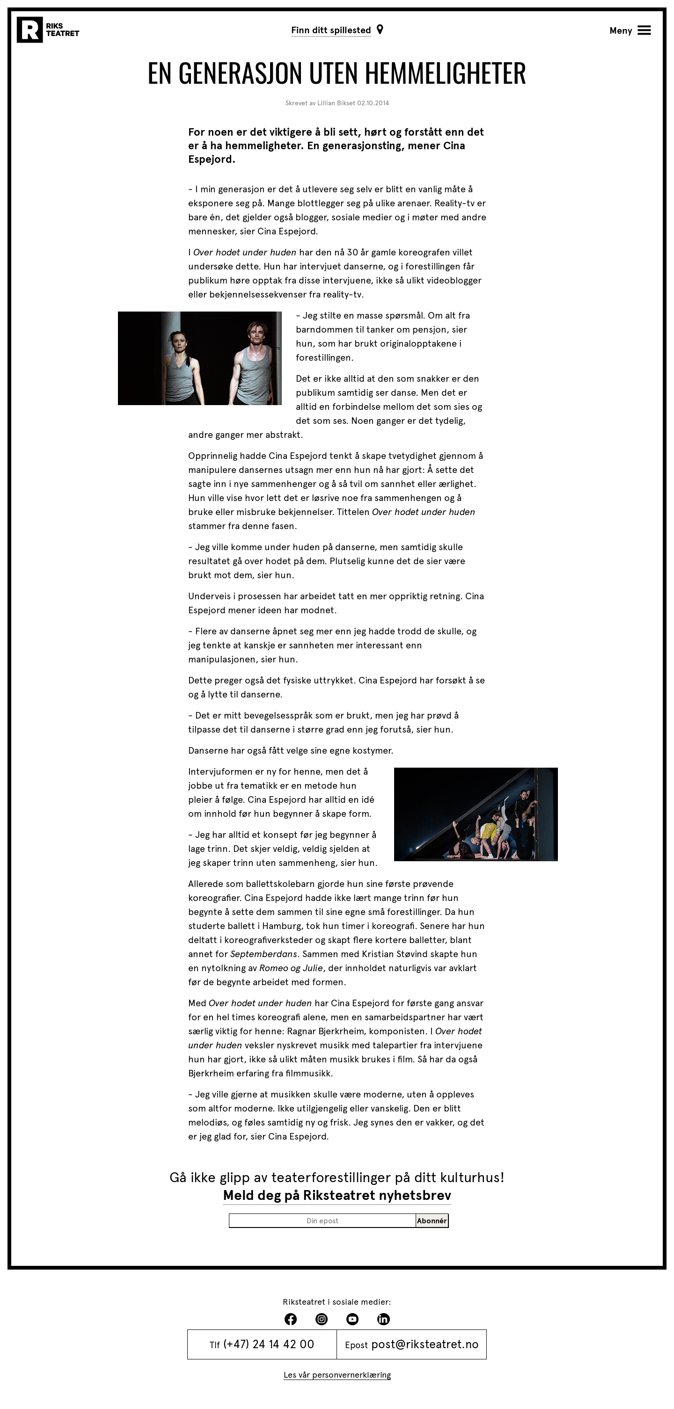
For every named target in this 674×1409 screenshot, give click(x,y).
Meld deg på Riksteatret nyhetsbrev (337, 1195)
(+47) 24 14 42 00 (269, 1344)
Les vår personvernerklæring (337, 1375)
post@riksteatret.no (425, 1344)
